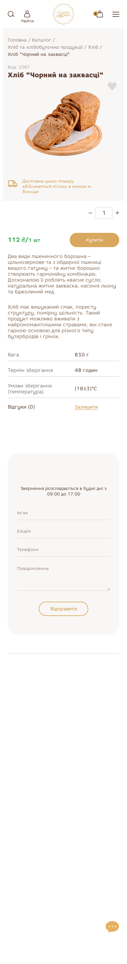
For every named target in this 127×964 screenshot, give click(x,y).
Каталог (41, 40)
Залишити (86, 407)
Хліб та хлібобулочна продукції (45, 47)
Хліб (93, 47)
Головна (17, 40)
